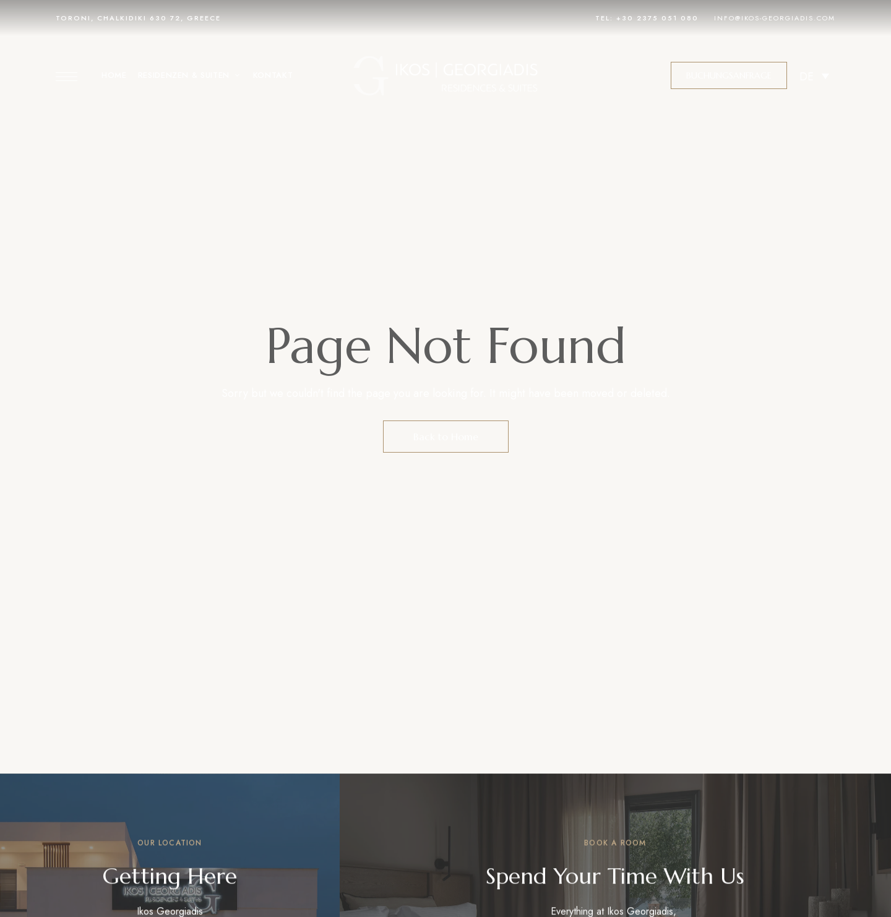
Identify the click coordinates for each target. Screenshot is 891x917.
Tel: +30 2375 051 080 (647, 18)
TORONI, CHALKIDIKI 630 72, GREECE (138, 18)
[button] (729, 75)
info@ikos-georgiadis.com (774, 18)
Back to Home (445, 436)
